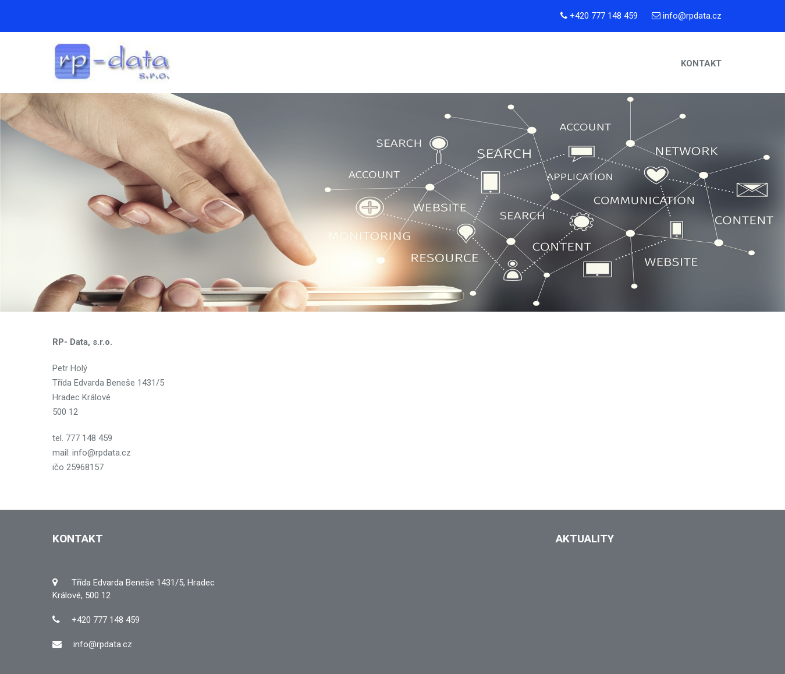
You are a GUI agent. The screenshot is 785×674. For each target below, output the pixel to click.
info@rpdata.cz (692, 15)
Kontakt (701, 63)
